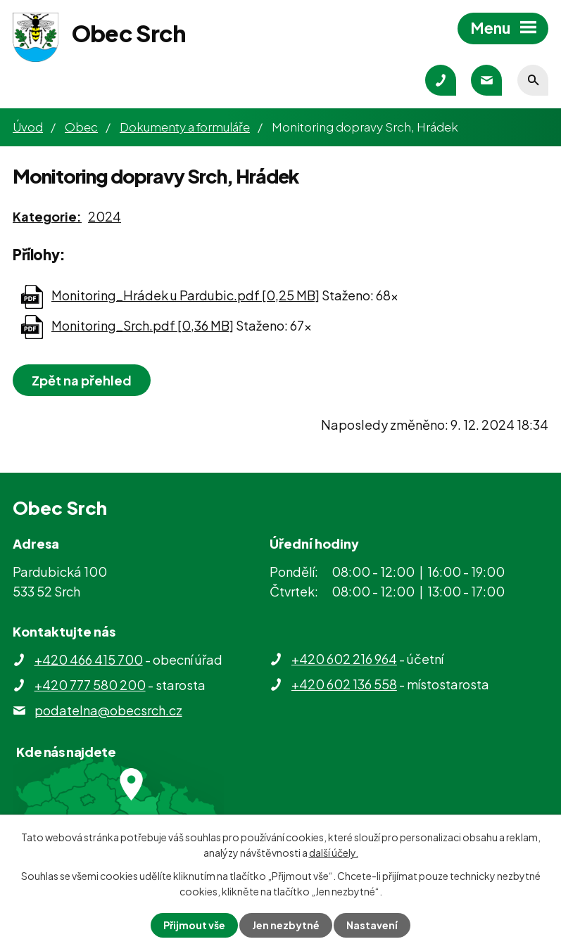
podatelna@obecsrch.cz (108, 710)
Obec (81, 126)
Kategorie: (47, 216)
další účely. (333, 852)
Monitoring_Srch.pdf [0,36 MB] (142, 325)
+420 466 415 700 (88, 659)
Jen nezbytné (286, 925)
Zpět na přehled (82, 380)
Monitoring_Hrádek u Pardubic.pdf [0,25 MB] (185, 295)
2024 (104, 216)
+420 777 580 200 (90, 685)
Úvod (28, 126)
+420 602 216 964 (344, 659)
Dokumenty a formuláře (185, 126)
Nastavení (372, 925)
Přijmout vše (194, 925)
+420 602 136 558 (344, 684)
